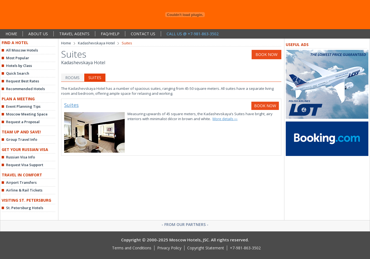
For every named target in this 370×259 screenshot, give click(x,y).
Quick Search (17, 73)
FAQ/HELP (110, 33)
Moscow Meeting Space (27, 114)
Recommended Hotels (25, 88)
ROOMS (72, 77)
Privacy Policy (169, 247)
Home (66, 43)
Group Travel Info (21, 139)
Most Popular (17, 57)
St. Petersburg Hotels (24, 207)
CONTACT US (143, 33)
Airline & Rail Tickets (24, 190)
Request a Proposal (23, 121)
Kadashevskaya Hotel (96, 43)
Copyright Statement (205, 247)
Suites (71, 105)
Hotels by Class (19, 65)
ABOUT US (38, 33)
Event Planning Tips (23, 106)
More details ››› (225, 118)
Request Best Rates (22, 81)
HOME (11, 33)
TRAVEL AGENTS (74, 33)
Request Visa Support (24, 164)
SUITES (94, 77)
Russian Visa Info (20, 157)
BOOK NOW (266, 54)
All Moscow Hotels (22, 50)
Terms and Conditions (131, 247)
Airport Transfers (21, 182)
